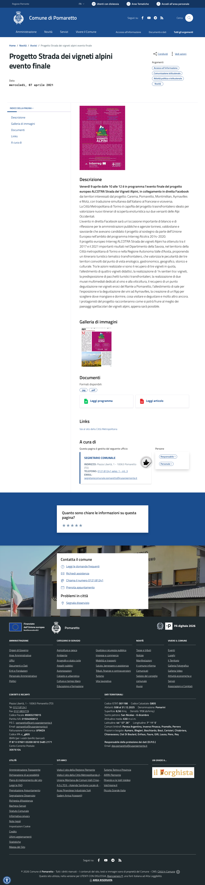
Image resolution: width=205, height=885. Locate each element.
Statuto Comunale (19, 811)
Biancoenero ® (115, 876)
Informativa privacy (19, 816)
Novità (23, 45)
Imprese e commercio (107, 655)
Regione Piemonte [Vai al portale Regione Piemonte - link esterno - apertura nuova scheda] (20, 3)
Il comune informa (146, 666)
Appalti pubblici (65, 666)
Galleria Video (175, 671)
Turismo (100, 676)
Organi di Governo (18, 650)
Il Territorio (173, 660)
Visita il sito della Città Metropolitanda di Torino (82, 775)
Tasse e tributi (143, 650)
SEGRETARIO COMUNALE (99, 458)
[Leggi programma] (86, 401)
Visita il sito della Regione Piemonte (76, 770)
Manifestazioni (144, 660)
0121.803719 (21, 711)
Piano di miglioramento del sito (25, 780)
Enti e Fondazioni (18, 671)
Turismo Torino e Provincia (117, 770)
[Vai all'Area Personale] (173, 4)
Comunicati (142, 671)
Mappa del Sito (17, 847)
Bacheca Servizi (17, 806)
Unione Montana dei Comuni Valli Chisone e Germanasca (87, 780)
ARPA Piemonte (112, 775)
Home (12, 45)
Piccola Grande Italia (115, 790)
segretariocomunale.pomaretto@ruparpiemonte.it (110, 478)
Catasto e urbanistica (68, 676)
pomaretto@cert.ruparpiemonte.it (34, 723)
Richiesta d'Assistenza (21, 801)
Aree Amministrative (20, 655)
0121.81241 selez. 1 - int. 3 (113, 471)
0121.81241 (20, 707)
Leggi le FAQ (16, 785)
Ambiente (62, 655)
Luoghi (171, 655)
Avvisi (33, 45)
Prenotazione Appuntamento (24, 790)
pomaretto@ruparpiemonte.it (32, 726)
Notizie (140, 655)
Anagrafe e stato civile (69, 660)
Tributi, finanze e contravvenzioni (113, 671)
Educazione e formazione (70, 686)
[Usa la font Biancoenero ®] (105, 4)
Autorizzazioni (64, 671)
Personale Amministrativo (23, 676)
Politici (12, 681)
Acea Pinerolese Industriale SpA (74, 790)
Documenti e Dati (18, 666)
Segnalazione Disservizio (22, 795)
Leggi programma (101, 401)
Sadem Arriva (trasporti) (69, 795)
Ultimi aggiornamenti (20, 837)
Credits (13, 831)
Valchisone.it (110, 785)
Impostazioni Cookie (19, 826)
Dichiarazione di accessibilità (24, 775)
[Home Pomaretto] (44, 17)
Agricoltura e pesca (67, 650)
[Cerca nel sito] (189, 18)
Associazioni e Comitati (180, 686)
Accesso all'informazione (128, 32)
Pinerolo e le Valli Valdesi (117, 780)
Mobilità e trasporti (106, 660)
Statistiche (15, 842)
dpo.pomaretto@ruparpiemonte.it (129, 746)
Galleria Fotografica (178, 666)
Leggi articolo (154, 401)
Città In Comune (166, 871)
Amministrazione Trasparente (24, 770)
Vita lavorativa (103, 681)
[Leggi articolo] (141, 401)
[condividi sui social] (160, 53)
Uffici (11, 660)
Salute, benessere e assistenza (112, 666)
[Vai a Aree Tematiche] (138, 4)
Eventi (171, 650)
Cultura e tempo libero (69, 681)
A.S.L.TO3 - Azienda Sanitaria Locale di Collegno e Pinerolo (88, 785)
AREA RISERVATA (100, 880)
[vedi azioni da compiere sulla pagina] (178, 53)
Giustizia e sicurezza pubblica (111, 650)
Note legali (15, 821)
